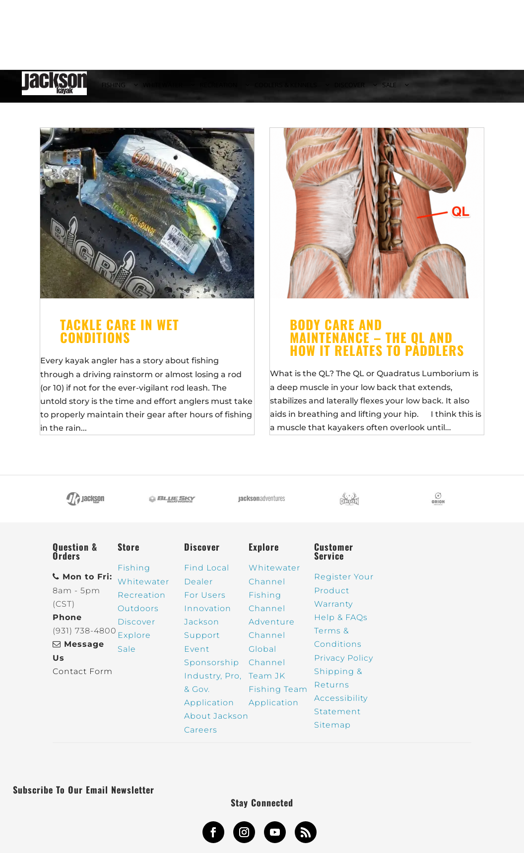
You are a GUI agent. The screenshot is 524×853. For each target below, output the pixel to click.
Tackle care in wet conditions (119, 337)
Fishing (134, 573)
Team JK (267, 681)
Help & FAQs (341, 623)
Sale (127, 654)
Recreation (142, 600)
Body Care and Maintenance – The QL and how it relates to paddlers (377, 343)
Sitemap (332, 731)
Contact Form (83, 677)
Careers (200, 735)
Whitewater (143, 587)
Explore (134, 641)
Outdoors (138, 614)
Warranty (333, 609)
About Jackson (216, 722)
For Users (205, 600)
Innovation (207, 614)
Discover (136, 627)
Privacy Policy (343, 663)
